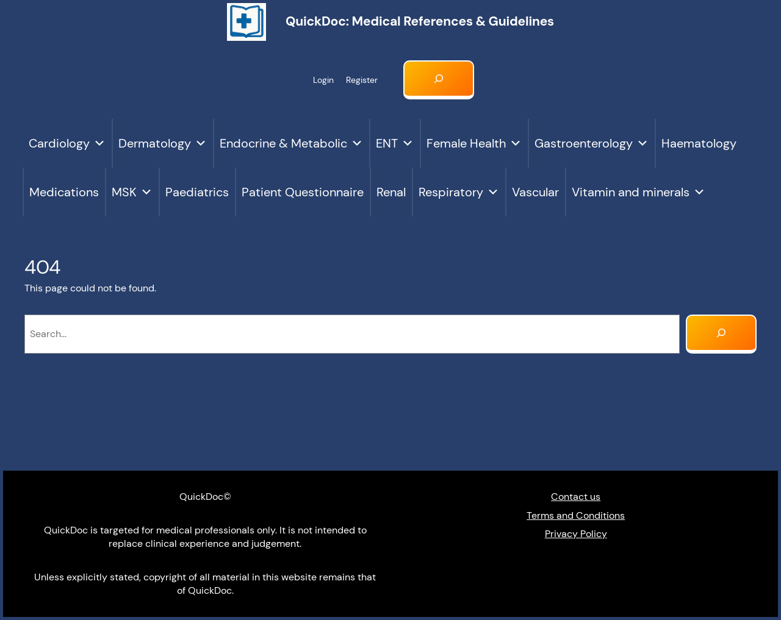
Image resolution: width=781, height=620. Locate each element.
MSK (132, 192)
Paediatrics (197, 192)
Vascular (535, 192)
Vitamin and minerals (638, 192)
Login (323, 79)
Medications (64, 192)
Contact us (575, 496)
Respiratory (459, 192)
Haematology (698, 143)
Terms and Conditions (576, 515)
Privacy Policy (576, 533)
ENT (395, 143)
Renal (391, 192)
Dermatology (162, 143)
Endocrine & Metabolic (291, 143)
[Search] (721, 334)
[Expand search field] (438, 79)
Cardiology (67, 143)
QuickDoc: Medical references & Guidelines (420, 21)
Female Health (474, 143)
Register (362, 79)
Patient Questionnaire (303, 192)
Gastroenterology (591, 143)
